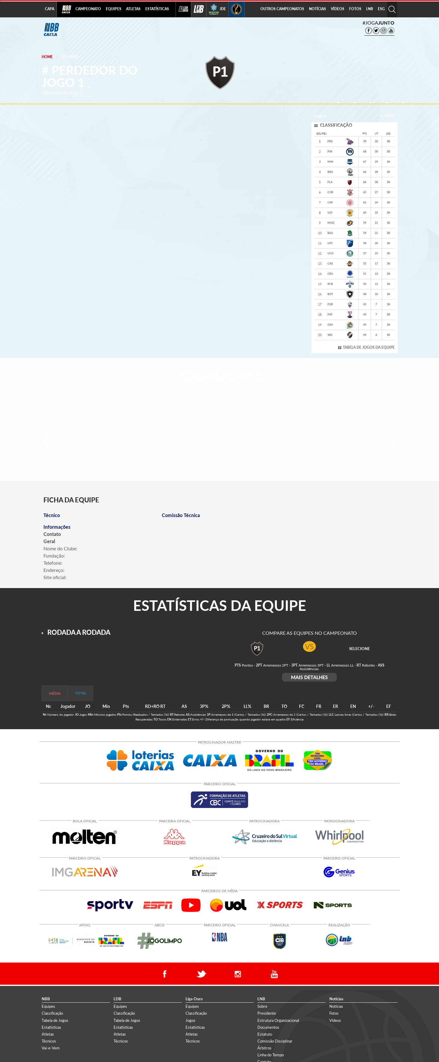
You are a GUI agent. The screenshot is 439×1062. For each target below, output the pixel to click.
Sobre (262, 1006)
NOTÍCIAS (317, 9)
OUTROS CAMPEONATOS (282, 9)
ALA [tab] (171, 393)
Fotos (334, 1013)
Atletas (48, 1034)
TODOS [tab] (73, 393)
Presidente (266, 1013)
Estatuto (264, 1034)
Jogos (190, 1020)
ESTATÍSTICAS (157, 9)
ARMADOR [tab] (103, 393)
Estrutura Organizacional (278, 1020)
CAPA (49, 9)
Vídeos (335, 1020)
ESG (381, 9)
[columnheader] (88, 706)
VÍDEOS (337, 9)
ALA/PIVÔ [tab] (197, 393)
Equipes (69, 56)
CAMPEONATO (88, 9)
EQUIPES (113, 9)
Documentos (268, 1027)
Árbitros (264, 1048)
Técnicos (49, 1041)
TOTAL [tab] (80, 693)
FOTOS (355, 9)
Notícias (336, 1006)
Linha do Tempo (270, 1054)
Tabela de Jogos (55, 1020)
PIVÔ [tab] (225, 393)
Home (47, 57)
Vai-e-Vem (51, 1048)
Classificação (52, 1013)
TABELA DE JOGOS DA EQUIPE (369, 347)
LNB (369, 9)
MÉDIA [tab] (55, 693)
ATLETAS (133, 9)
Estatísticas (51, 1027)
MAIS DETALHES (309, 677)
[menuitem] (88, 9)
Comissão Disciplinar (274, 1041)
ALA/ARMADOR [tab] (140, 393)
